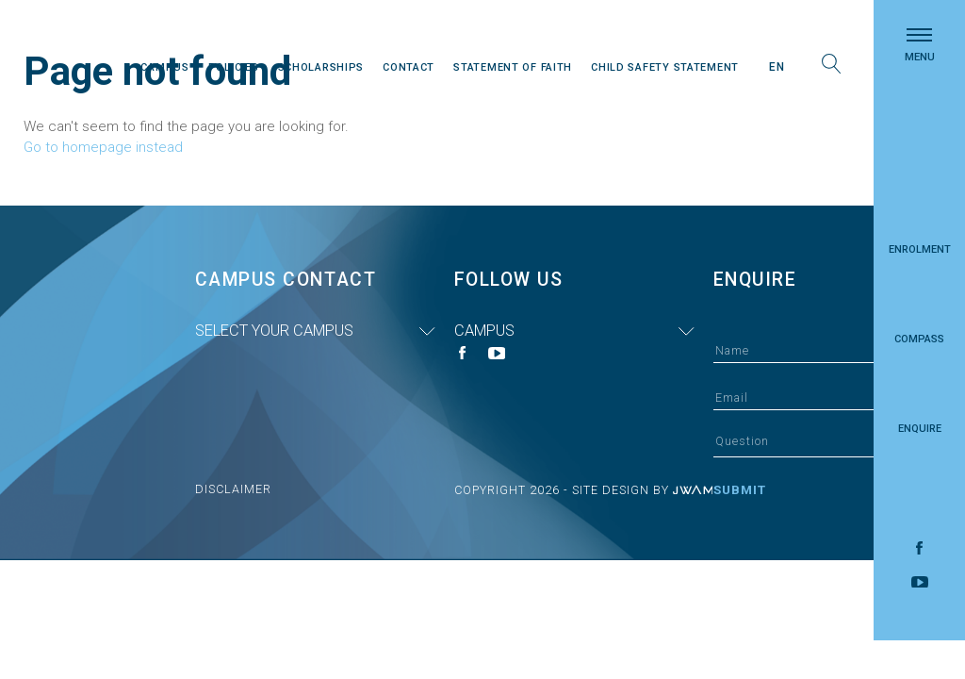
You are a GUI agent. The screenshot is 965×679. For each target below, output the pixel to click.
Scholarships (321, 67)
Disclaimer (233, 489)
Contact (408, 67)
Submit (739, 489)
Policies (233, 67)
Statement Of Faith (512, 67)
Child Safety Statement (665, 67)
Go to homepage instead (103, 147)
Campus (164, 67)
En (776, 67)
